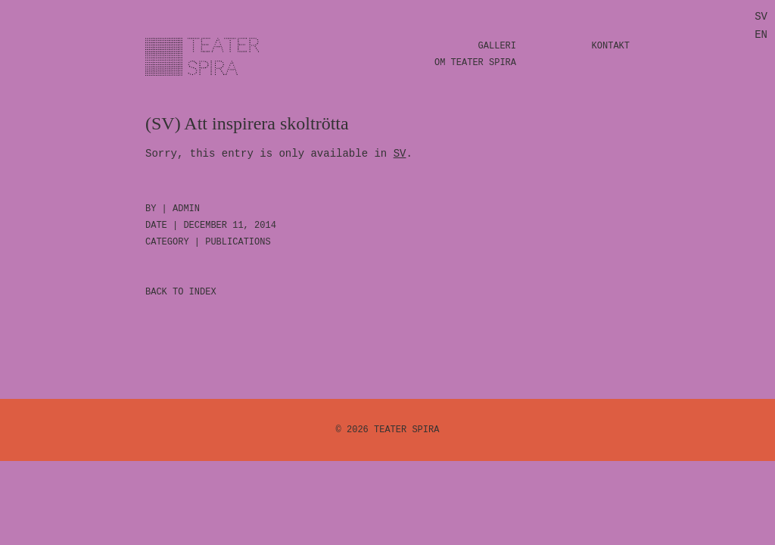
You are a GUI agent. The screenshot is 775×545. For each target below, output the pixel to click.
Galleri (497, 46)
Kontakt (611, 46)
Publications (237, 242)
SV (400, 154)
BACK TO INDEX (180, 292)
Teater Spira (406, 430)
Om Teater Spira (475, 63)
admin (186, 209)
